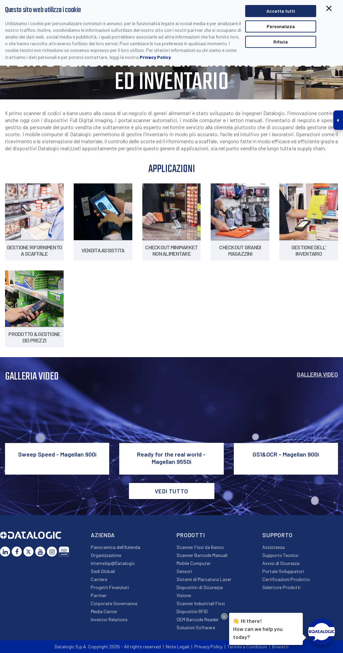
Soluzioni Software (196, 627)
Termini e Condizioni (247, 646)
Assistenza (273, 547)
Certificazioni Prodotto (286, 579)
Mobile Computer (194, 563)
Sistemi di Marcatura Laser (204, 579)
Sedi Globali (103, 571)
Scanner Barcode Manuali (202, 555)
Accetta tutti (280, 11)
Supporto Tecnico (280, 555)
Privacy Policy (155, 57)
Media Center (104, 611)
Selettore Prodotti (281, 587)
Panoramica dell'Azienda (115, 547)
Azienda (103, 535)
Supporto (277, 535)
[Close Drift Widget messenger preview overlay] (224, 616)
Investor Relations (109, 619)
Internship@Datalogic (113, 563)
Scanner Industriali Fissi (201, 603)
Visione (184, 595)
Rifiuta (280, 42)
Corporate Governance (114, 603)
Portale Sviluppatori (283, 571)
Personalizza (281, 26)
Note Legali (177, 646)
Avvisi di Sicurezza (280, 563)
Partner (99, 595)
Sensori (184, 571)
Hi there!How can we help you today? (258, 628)
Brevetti (280, 646)
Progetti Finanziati (110, 587)
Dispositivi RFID (192, 611)
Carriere (99, 579)
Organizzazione (106, 555)
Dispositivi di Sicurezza (200, 587)
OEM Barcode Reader (198, 619)
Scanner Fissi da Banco (200, 547)
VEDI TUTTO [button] (171, 491)
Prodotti (191, 535)
